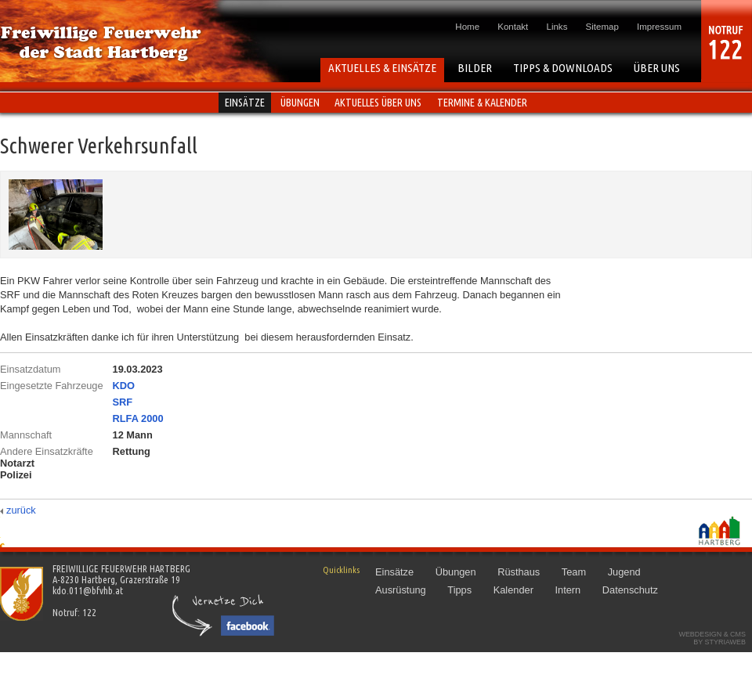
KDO (124, 385)
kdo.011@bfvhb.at (87, 590)
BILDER (474, 67)
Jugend (624, 572)
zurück (21, 510)
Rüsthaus (518, 572)
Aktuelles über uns (377, 102)
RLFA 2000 (138, 418)
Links (557, 26)
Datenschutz (630, 590)
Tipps (459, 590)
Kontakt (512, 26)
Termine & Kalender (482, 102)
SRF (123, 402)
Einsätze (245, 102)
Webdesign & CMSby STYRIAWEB (712, 638)
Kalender (513, 590)
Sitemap (602, 26)
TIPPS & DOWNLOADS (563, 67)
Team (574, 572)
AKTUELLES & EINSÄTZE (382, 67)
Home (467, 26)
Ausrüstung (400, 590)
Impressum (659, 26)
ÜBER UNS (657, 67)
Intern (567, 590)
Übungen (300, 102)
